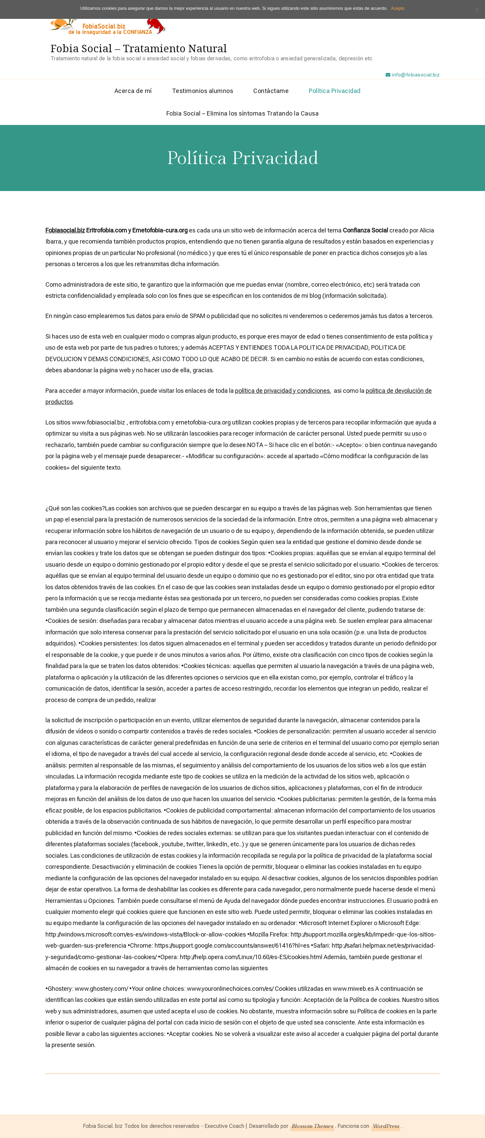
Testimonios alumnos (202, 90)
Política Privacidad (335, 90)
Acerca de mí (133, 90)
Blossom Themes (312, 1126)
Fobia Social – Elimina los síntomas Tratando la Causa (242, 113)
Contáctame (271, 90)
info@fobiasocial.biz (416, 74)
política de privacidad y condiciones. (283, 390)
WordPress (385, 1126)
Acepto (398, 8)
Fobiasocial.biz (65, 230)
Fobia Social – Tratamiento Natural (139, 48)
